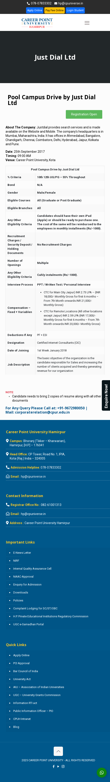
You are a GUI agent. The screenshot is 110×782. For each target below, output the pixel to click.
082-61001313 (51, 505)
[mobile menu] (87, 23)
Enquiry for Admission (27, 584)
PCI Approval (21, 663)
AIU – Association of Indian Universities (38, 687)
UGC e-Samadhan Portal (28, 624)
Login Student (75, 10)
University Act (22, 679)
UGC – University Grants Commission (37, 695)
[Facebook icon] (53, 767)
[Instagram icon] (63, 767)
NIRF (16, 560)
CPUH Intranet (22, 719)
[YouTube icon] (58, 767)
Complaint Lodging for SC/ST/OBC (35, 608)
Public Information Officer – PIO (33, 711)
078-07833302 (40, 3)
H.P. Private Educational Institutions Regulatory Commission (50, 616)
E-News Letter (22, 552)
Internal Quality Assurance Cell (32, 568)
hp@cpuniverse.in (70, 3)
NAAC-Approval (23, 576)
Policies (18, 600)
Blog (16, 727)
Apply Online (34, 10)
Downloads (20, 592)
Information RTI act (25, 703)
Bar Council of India (25, 671)
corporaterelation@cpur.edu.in (42, 412)
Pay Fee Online (55, 10)
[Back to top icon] (58, 751)
